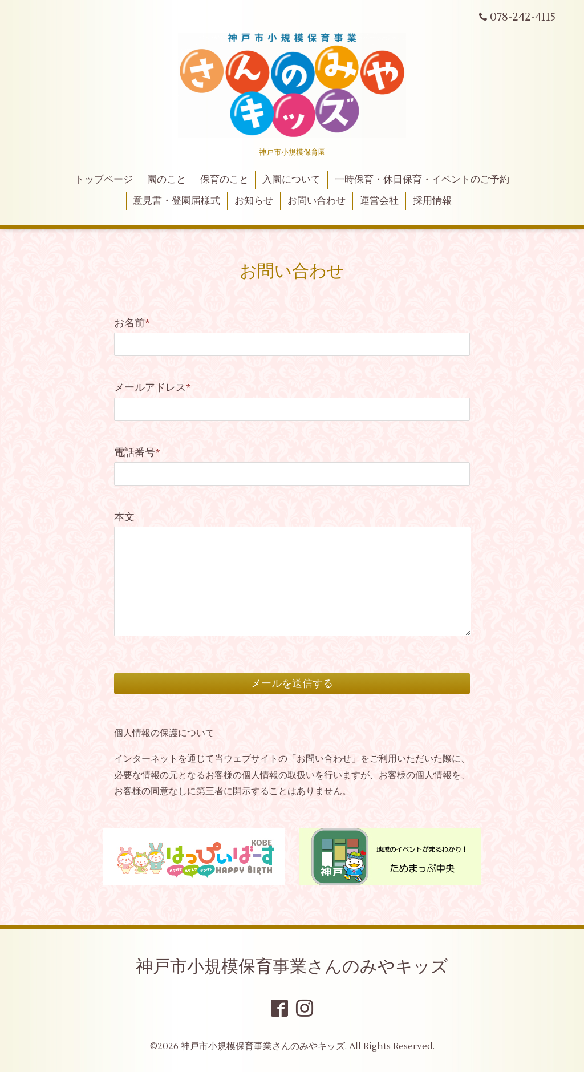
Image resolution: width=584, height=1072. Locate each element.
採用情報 (432, 201)
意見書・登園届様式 (176, 201)
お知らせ (253, 201)
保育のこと (224, 179)
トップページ (104, 179)
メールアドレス (152, 387)
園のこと (166, 179)
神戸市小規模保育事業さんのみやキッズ (292, 967)
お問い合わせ (316, 201)
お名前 (132, 323)
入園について (291, 179)
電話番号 (137, 452)
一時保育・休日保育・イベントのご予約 (422, 179)
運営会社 (379, 201)
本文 (124, 517)
